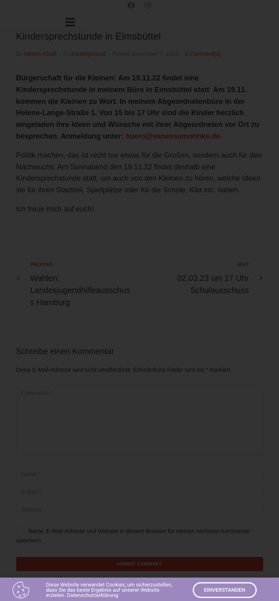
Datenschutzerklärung (92, 597)
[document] (139, 300)
